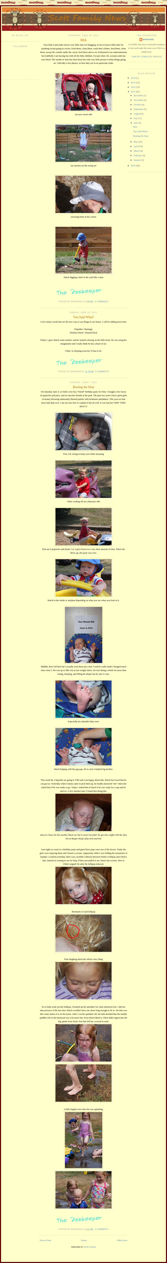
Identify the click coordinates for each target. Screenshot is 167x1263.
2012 (133, 87)
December (139, 95)
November (139, 100)
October (138, 104)
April (136, 146)
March (137, 151)
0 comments (102, 302)
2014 (133, 78)
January (137, 160)
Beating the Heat (83, 387)
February (138, 155)
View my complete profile (147, 57)
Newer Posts (45, 1240)
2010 (133, 165)
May (136, 141)
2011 (133, 91)
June (136, 122)
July (136, 118)
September (139, 109)
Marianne (148, 39)
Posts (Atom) (90, 1246)
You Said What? (83, 317)
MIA (83, 40)
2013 (133, 82)
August (137, 113)
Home (84, 1240)
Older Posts (122, 1240)
